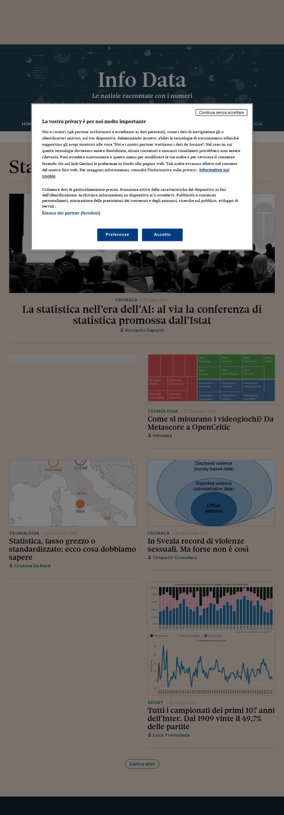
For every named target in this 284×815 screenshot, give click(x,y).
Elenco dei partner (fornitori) (71, 213)
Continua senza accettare (221, 112)
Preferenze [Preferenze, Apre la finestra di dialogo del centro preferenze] (117, 234)
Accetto (162, 234)
